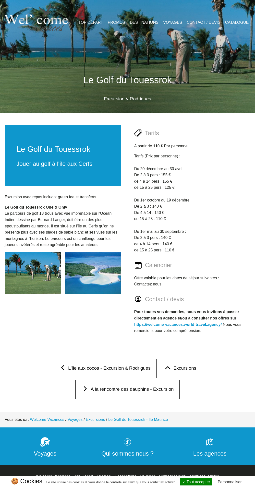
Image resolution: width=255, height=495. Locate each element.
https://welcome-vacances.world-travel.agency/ (178, 324)
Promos (116, 22)
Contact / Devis (203, 22)
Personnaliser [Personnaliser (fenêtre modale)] (230, 482)
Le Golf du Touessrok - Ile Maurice (138, 419)
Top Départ (90, 22)
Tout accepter (196, 482)
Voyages (172, 22)
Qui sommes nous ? (127, 450)
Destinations (144, 22)
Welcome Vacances (47, 419)
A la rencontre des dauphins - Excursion (127, 390)
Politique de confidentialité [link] (127, 489)
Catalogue (237, 22)
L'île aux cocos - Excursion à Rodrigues (105, 369)
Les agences (210, 450)
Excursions (180, 369)
